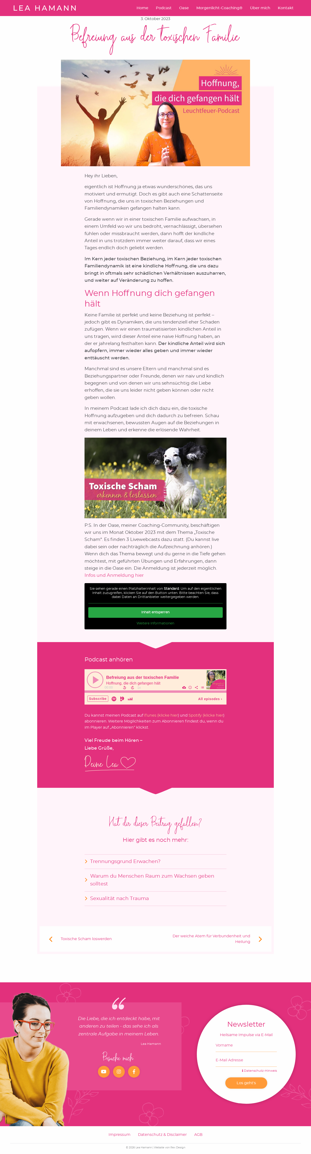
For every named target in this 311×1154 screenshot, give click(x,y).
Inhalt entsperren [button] (155, 612)
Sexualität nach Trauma (119, 898)
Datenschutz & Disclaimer (162, 1135)
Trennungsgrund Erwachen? (125, 861)
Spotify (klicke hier (206, 715)
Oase (184, 8)
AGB (198, 1135)
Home (142, 8)
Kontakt (286, 8)
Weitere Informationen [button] (155, 623)
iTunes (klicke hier (161, 715)
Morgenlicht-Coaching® (219, 8)
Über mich (260, 8)
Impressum (119, 1135)
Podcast (164, 8)
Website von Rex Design (169, 1147)
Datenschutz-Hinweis (259, 1070)
